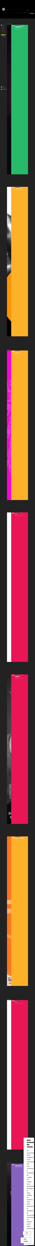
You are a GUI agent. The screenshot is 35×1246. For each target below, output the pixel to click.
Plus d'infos (26, 1240)
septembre (20, 9)
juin (11, 9)
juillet (14, 9)
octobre (24, 9)
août (17, 9)
